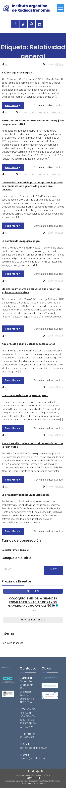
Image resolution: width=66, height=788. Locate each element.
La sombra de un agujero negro (21, 241)
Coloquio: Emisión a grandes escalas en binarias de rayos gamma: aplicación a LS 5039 (32, 602)
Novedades (58, 112)
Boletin (60, 64)
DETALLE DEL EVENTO (33, 620)
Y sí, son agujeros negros (17, 72)
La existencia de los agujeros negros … (25, 395)
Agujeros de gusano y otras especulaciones (28, 344)
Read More (11, 105)
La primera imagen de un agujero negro (26, 495)
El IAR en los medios (40, 112)
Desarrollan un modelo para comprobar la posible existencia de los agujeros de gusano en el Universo (32, 186)
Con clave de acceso (12, 643)
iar (6, 64)
